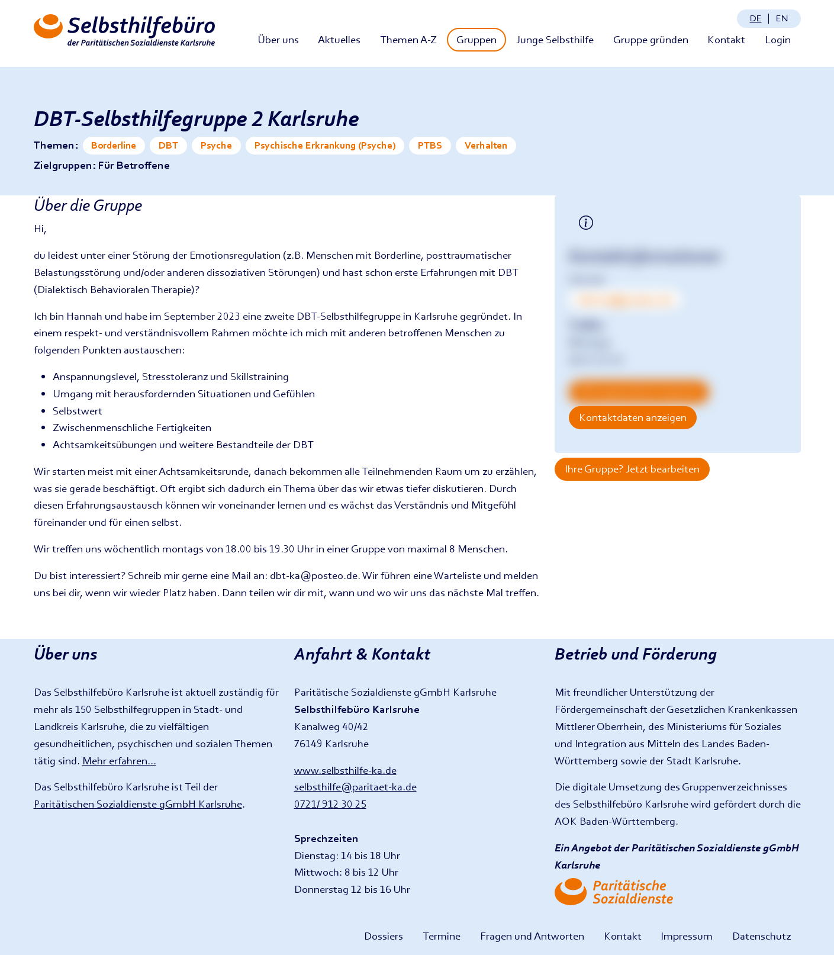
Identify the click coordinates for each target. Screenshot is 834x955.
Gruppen (476, 39)
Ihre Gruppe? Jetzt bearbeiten (632, 468)
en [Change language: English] (782, 18)
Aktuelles (339, 39)
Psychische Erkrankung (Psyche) (325, 145)
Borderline (113, 145)
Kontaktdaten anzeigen (633, 417)
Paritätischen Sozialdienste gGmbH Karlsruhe (138, 804)
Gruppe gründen (650, 39)
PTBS (430, 145)
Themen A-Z (408, 39)
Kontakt (726, 39)
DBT (168, 145)
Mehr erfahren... (119, 760)
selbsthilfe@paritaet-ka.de (355, 786)
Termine (442, 936)
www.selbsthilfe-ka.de (345, 770)
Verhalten (486, 145)
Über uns (278, 39)
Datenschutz (761, 936)
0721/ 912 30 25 (330, 804)
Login (778, 39)
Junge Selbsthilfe (555, 39)
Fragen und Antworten (532, 936)
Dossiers (383, 936)
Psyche (216, 145)
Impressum (687, 936)
